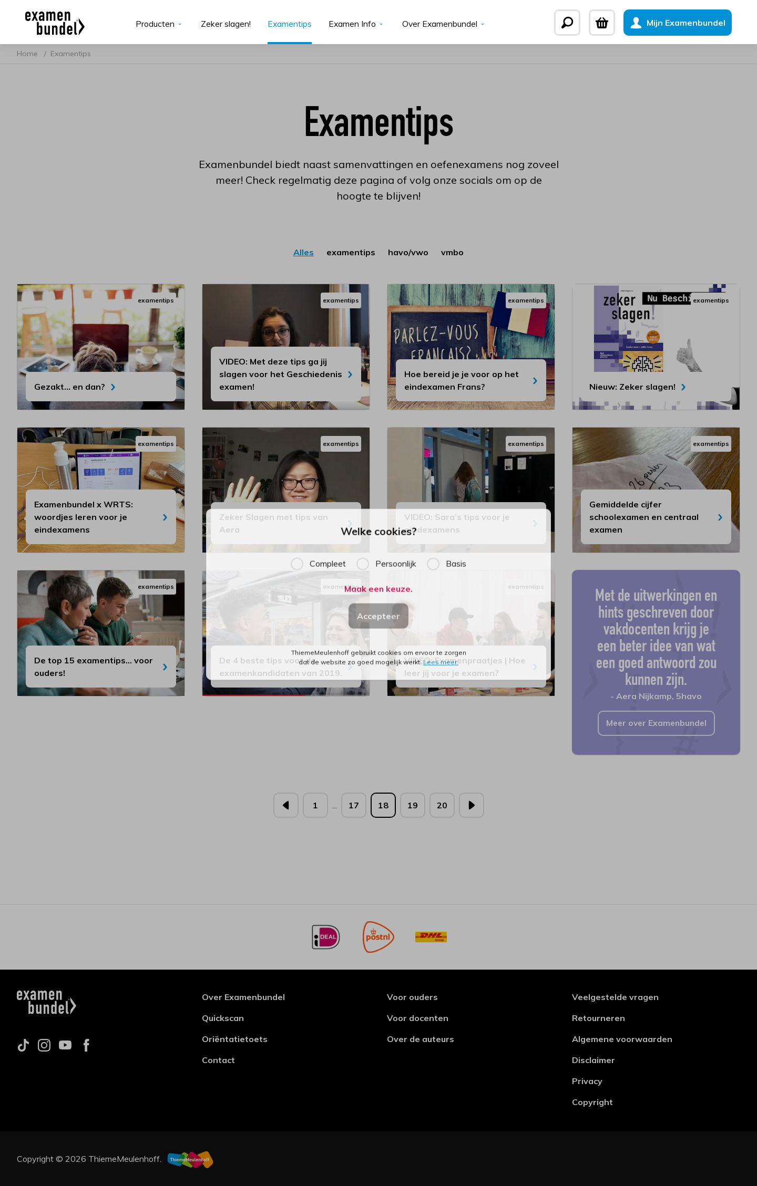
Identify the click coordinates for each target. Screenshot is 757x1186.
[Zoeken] (575, 22)
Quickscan (223, 1018)
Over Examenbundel (445, 24)
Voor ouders (412, 997)
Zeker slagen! (225, 24)
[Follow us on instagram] (44, 1048)
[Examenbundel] (46, 22)
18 (383, 807)
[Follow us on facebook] (86, 1048)
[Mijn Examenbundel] (686, 22)
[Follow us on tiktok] (23, 1048)
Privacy (587, 1081)
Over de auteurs (420, 1039)
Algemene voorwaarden (622, 1039)
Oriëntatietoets (235, 1039)
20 (442, 807)
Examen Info (356, 24)
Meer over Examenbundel (656, 725)
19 (412, 807)
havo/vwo (408, 254)
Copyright (592, 1102)
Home (28, 55)
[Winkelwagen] (610, 22)
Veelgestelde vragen (615, 997)
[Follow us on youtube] (65, 1048)
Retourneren (598, 1018)
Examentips (289, 24)
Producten (159, 24)
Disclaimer (593, 1060)
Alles (303, 254)
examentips (350, 254)
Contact (218, 1060)
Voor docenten (417, 1018)
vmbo (452, 254)
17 (354, 807)
